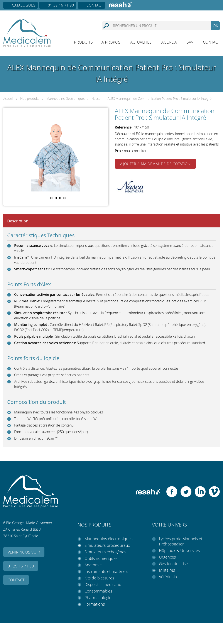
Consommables (98, 591)
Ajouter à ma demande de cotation (155, 163)
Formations (94, 604)
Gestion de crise (173, 563)
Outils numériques (100, 558)
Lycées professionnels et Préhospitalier (180, 541)
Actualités (141, 42)
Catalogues (23, 5)
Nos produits (29, 98)
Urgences (167, 557)
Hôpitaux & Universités (179, 550)
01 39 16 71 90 (61, 5)
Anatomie (93, 564)
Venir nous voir (24, 552)
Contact (94, 5)
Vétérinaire (168, 576)
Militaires (167, 570)
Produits (83, 42)
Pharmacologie (97, 597)
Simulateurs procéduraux (107, 545)
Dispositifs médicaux (102, 584)
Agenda (169, 42)
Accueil (8, 98)
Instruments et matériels (106, 571)
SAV (190, 42)
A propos (110, 42)
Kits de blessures (99, 578)
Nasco (96, 98)
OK (215, 25)
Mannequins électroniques (65, 98)
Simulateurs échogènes (105, 551)
